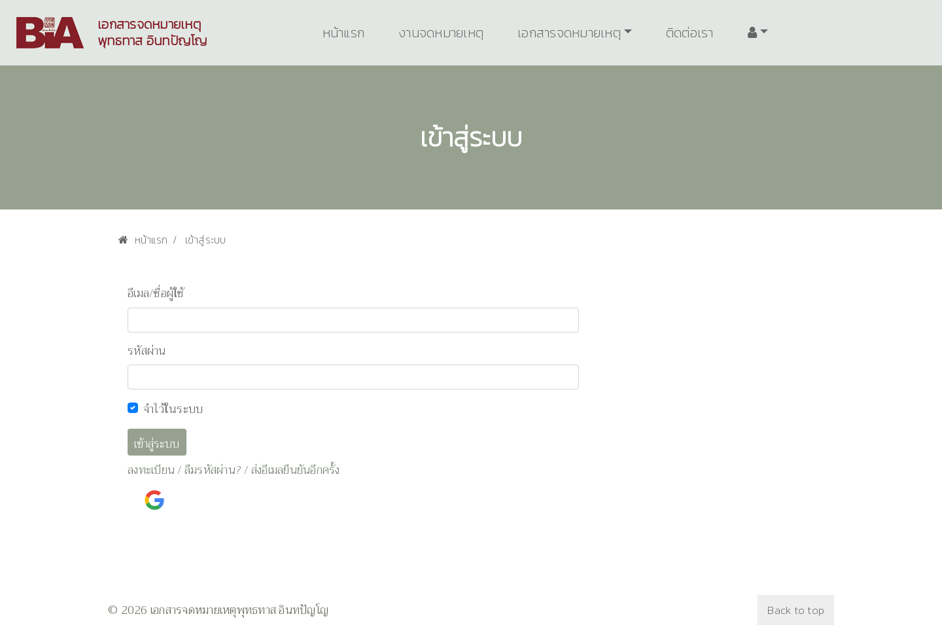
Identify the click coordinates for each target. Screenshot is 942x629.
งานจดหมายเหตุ (440, 33)
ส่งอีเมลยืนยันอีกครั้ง (295, 470)
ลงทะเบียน (151, 470)
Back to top (795, 610)
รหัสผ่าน (147, 351)
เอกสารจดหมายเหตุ (569, 33)
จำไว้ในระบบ (173, 409)
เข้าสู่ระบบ (156, 444)
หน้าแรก (344, 33)
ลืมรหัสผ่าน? (212, 470)
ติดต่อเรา (690, 33)
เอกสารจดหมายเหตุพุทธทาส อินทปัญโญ (152, 32)
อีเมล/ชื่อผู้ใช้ (156, 293)
